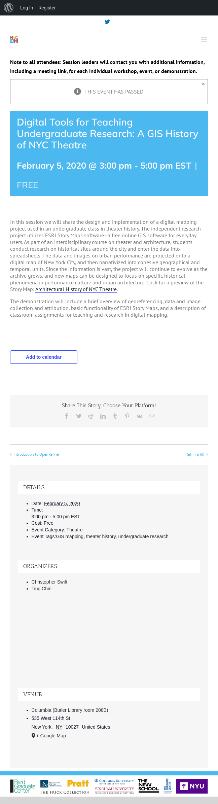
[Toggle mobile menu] (204, 39)
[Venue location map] (109, 645)
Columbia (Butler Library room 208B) (70, 710)
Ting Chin (41, 588)
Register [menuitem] (47, 7)
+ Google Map (51, 735)
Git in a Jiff (196, 454)
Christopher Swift (50, 582)
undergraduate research (143, 536)
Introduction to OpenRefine (36, 454)
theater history (101, 536)
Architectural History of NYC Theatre (76, 289)
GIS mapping (69, 536)
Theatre (75, 529)
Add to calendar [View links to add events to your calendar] (44, 357)
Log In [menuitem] (26, 7)
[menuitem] (8, 7)
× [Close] (203, 83)
